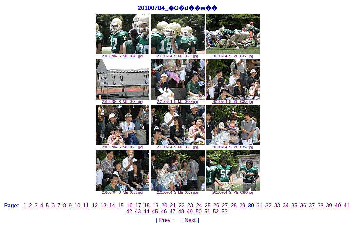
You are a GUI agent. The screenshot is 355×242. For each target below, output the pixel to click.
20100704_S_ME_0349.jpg (122, 54)
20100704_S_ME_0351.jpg (233, 54)
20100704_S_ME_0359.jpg (178, 191)
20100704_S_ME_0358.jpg (122, 191)
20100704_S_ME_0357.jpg (233, 145)
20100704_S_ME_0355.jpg (122, 145)
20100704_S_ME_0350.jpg (178, 54)
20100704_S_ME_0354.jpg (233, 100)
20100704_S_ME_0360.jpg (233, 191)
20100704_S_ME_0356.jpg (178, 145)
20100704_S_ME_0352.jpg (122, 100)
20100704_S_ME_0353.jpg (178, 100)
